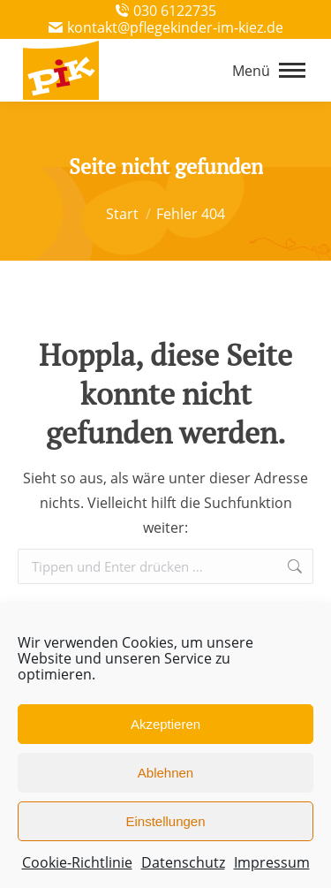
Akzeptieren (165, 724)
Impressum (272, 862)
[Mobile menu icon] (268, 70)
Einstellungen (165, 821)
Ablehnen (165, 772)
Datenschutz (183, 862)
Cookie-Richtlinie (77, 862)
